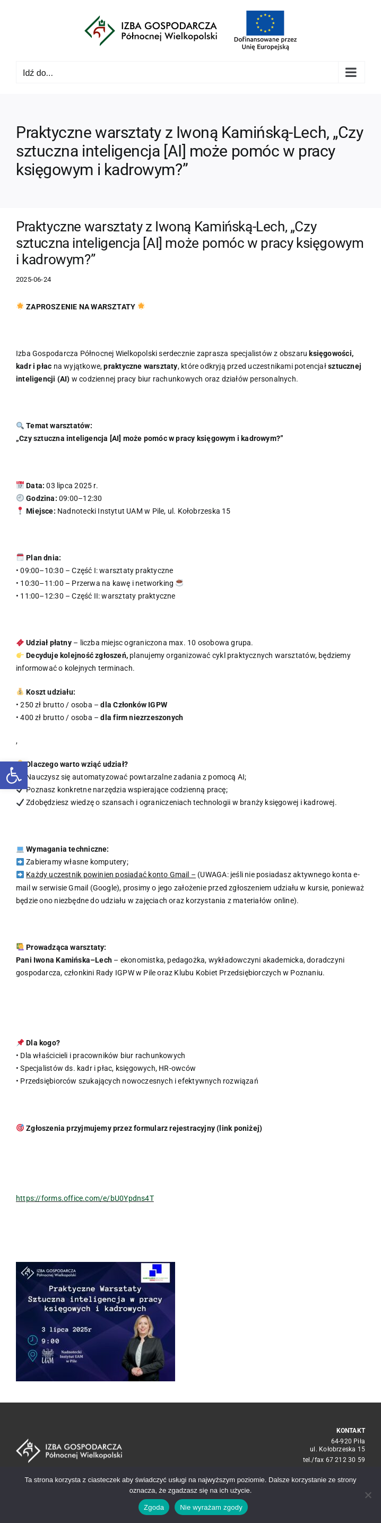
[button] (14, 775)
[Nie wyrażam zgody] (367, 1495)
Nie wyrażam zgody (211, 1507)
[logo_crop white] (69, 1442)
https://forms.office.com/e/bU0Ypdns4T (85, 1198)
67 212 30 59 (346, 1460)
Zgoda (154, 1507)
